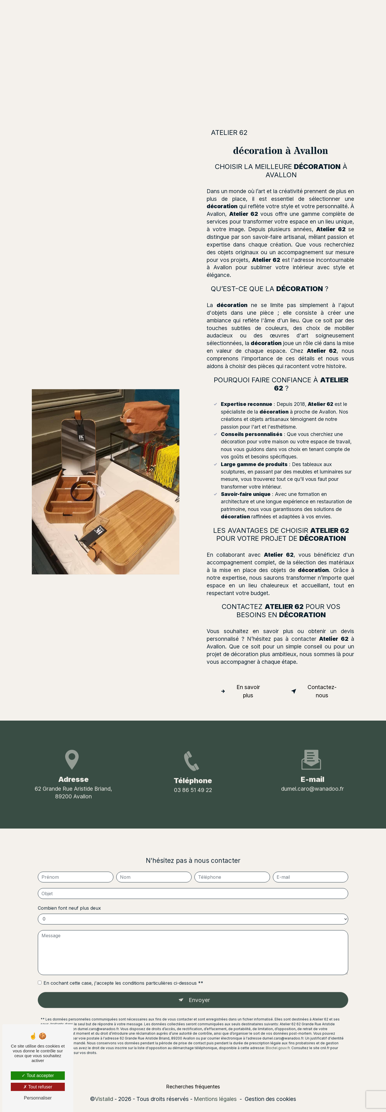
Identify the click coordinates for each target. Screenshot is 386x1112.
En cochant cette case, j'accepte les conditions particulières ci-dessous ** (123, 967)
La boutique (200, 10)
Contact (233, 10)
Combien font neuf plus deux (69, 892)
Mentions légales (215, 1099)
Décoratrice (163, 10)
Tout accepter (38, 1075)
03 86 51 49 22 (193, 806)
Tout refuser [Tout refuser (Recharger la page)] (37, 1086)
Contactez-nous (313, 691)
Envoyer (199, 983)
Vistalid (104, 1099)
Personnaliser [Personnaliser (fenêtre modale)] (38, 1098)
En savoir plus (239, 691)
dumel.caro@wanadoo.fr (312, 772)
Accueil (130, 10)
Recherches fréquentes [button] (193, 1087)
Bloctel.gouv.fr (278, 1032)
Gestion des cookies (270, 1099)
